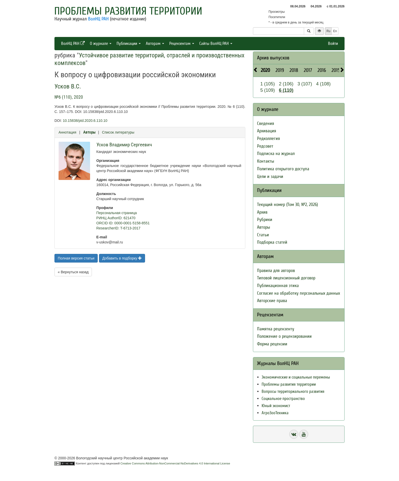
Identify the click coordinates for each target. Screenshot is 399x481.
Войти (333, 43)
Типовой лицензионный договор (286, 278)
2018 (294, 70)
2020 (265, 70)
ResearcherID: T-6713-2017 (118, 228)
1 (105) (267, 83)
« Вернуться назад (73, 272)
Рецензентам (181, 43)
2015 (336, 70)
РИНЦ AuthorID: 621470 (116, 218)
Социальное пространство (283, 398)
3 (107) (304, 83)
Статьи (263, 235)
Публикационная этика (278, 285)
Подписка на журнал (276, 153)
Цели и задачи (270, 176)
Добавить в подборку (122, 258)
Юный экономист (276, 405)
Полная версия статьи (76, 258)
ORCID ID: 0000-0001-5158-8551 (123, 223)
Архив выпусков (273, 58)
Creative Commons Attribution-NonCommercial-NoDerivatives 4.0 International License (175, 463)
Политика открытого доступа (283, 169)
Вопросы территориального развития (293, 391)
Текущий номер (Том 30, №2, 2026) (287, 204)
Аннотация (67, 132)
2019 (280, 70)
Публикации (129, 43)
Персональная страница (116, 213)
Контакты (265, 161)
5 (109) (267, 90)
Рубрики (264, 219)
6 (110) (286, 90)
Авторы (89, 132)
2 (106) (286, 83)
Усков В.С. (67, 86)
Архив (262, 212)
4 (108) (323, 83)
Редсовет (265, 146)
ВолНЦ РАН (98, 19)
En (335, 31)
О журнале (100, 43)
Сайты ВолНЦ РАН (215, 43)
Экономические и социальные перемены (296, 377)
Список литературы (118, 132)
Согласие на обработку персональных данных (298, 293)
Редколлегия (268, 138)
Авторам (155, 43)
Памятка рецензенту (275, 329)
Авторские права (272, 300)
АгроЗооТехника (275, 412)
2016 (322, 70)
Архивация (266, 131)
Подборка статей (272, 242)
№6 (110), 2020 (68, 97)
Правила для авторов (276, 270)
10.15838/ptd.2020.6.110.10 (85, 121)
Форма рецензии (272, 344)
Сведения (265, 123)
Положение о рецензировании (284, 336)
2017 (308, 70)
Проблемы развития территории (128, 11)
